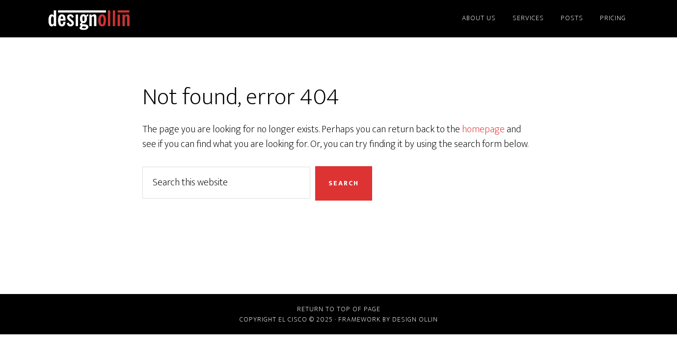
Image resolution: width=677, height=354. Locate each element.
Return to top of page (338, 309)
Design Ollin (132, 18)
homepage (483, 129)
